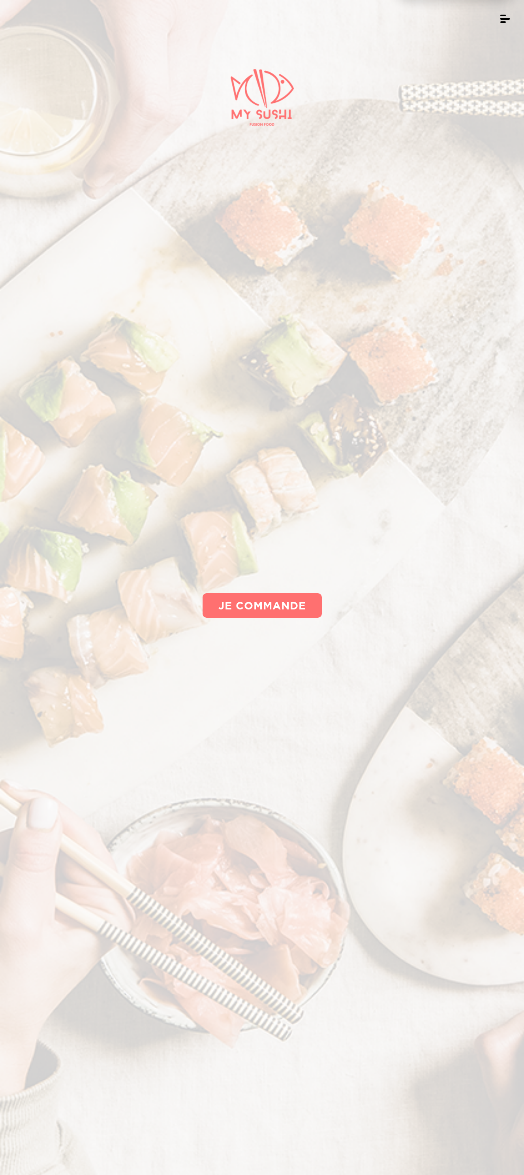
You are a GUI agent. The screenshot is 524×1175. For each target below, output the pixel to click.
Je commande (262, 605)
